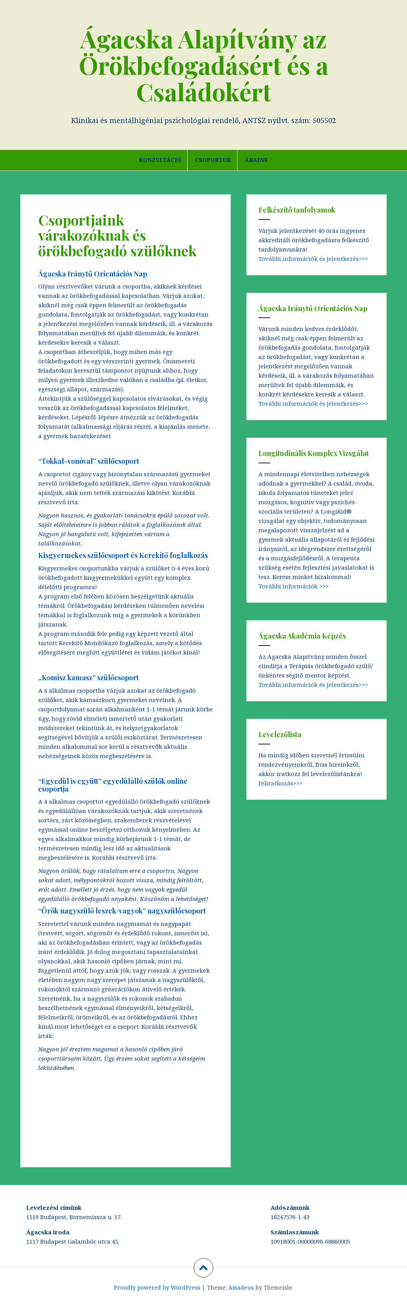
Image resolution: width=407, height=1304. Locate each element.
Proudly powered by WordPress (157, 1287)
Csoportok (213, 160)
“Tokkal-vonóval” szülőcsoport (88, 461)
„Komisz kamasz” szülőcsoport (88, 677)
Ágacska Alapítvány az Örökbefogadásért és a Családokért (204, 64)
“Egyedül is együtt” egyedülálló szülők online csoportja (113, 785)
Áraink (256, 160)
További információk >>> (293, 586)
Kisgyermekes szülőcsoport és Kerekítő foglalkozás (123, 555)
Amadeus (241, 1287)
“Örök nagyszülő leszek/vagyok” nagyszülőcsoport (122, 910)
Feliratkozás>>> (280, 783)
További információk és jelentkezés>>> (313, 258)
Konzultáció (160, 160)
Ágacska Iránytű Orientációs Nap (92, 273)
